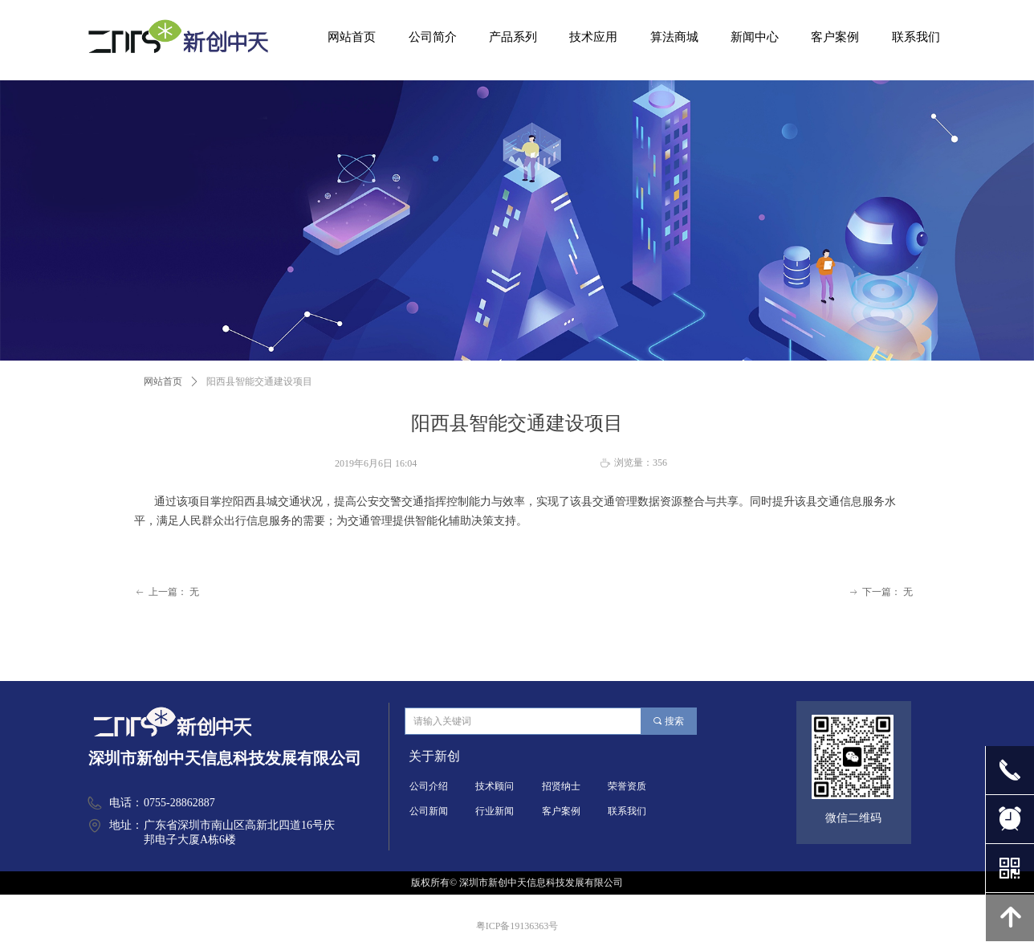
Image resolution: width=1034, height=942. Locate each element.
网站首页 (163, 381)
